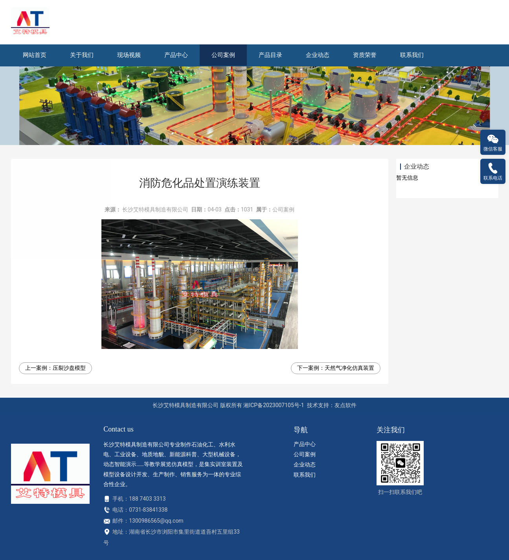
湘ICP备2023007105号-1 (273, 405)
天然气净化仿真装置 (349, 368)
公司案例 (223, 55)
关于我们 (82, 55)
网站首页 (34, 55)
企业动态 (317, 55)
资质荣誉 (365, 55)
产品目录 (270, 55)
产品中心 (176, 55)
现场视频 (129, 55)
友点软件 (345, 405)
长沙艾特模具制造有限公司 (155, 209)
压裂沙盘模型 (69, 368)
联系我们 (412, 55)
